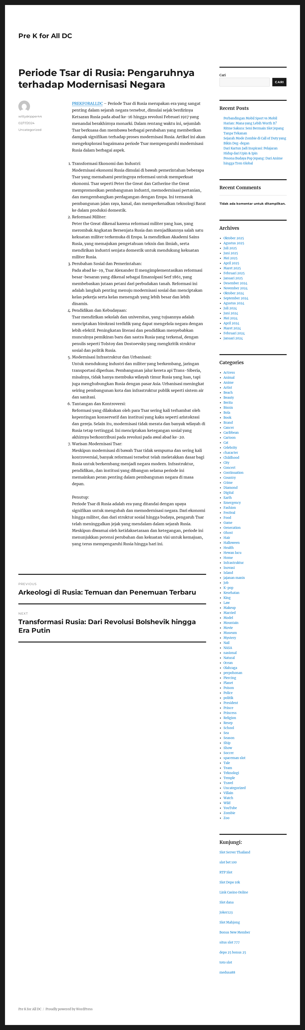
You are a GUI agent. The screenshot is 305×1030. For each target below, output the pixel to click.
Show (228, 748)
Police (228, 693)
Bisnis (228, 408)
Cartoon (230, 438)
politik (228, 698)
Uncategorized (29, 130)
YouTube (230, 808)
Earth (228, 498)
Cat (226, 443)
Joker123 (226, 912)
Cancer (229, 428)
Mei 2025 (231, 258)
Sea (226, 733)
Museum (230, 633)
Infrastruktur (234, 563)
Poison (229, 688)
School (229, 728)
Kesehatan (231, 593)
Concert (229, 468)
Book (227, 418)
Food (227, 518)
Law (227, 603)
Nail (226, 643)
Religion (230, 718)
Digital (229, 493)
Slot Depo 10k (229, 882)
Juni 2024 (231, 313)
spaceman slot (234, 758)
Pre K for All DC (45, 36)
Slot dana (226, 902)
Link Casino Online (233, 892)
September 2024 (236, 298)
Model (228, 618)
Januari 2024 (233, 338)
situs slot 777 (229, 942)
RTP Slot (225, 872)
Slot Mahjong (229, 922)
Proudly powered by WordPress (69, 1009)
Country (230, 478)
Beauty (229, 398)
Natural (229, 658)
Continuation (234, 473)
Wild (227, 803)
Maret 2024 (232, 328)
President (231, 703)
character (231, 453)
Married (230, 613)
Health (229, 548)
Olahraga (230, 668)
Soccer (229, 753)
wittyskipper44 (30, 116)
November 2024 (236, 288)
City (226, 463)
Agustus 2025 (234, 243)
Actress (229, 373)
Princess (230, 713)
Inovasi (229, 568)
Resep (228, 723)
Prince (228, 708)
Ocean (228, 663)
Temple (229, 778)
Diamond (231, 488)
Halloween (232, 543)
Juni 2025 (231, 253)
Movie (228, 628)
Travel (228, 783)
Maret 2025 (232, 268)
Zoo (226, 818)
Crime (228, 483)
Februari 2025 (234, 273)
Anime (229, 383)
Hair (227, 538)
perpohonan (233, 673)
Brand (228, 423)
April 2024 (231, 323)
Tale (227, 763)
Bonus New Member (234, 932)
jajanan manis (234, 578)
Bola (227, 413)
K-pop (228, 588)
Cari (222, 75)
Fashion (230, 508)
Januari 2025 (233, 278)
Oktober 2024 (234, 293)
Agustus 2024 (234, 303)
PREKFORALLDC (87, 103)
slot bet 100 (228, 862)
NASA (228, 648)
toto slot (225, 962)
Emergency (232, 503)
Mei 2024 (231, 318)
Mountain (231, 623)
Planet (228, 683)
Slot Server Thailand (234, 852)
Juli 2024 (230, 308)
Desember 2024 (235, 283)
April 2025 (231, 263)
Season (229, 738)
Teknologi (231, 773)
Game (228, 523)
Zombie (229, 813)
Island (228, 573)
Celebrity (230, 448)
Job (226, 583)
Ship (227, 743)
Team (228, 768)
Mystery (230, 638)
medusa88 (227, 972)
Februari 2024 (234, 333)
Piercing (230, 678)
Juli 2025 (230, 248)
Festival (229, 513)
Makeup (230, 608)
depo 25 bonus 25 (232, 952)
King (227, 598)
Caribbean (231, 433)
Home (228, 558)
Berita (228, 403)
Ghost (228, 533)
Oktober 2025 (234, 238)
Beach (228, 393)
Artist (228, 388)
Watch (228, 798)
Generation (232, 528)
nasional (230, 653)
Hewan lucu (232, 553)
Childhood (231, 458)
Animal (229, 378)
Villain (228, 793)
